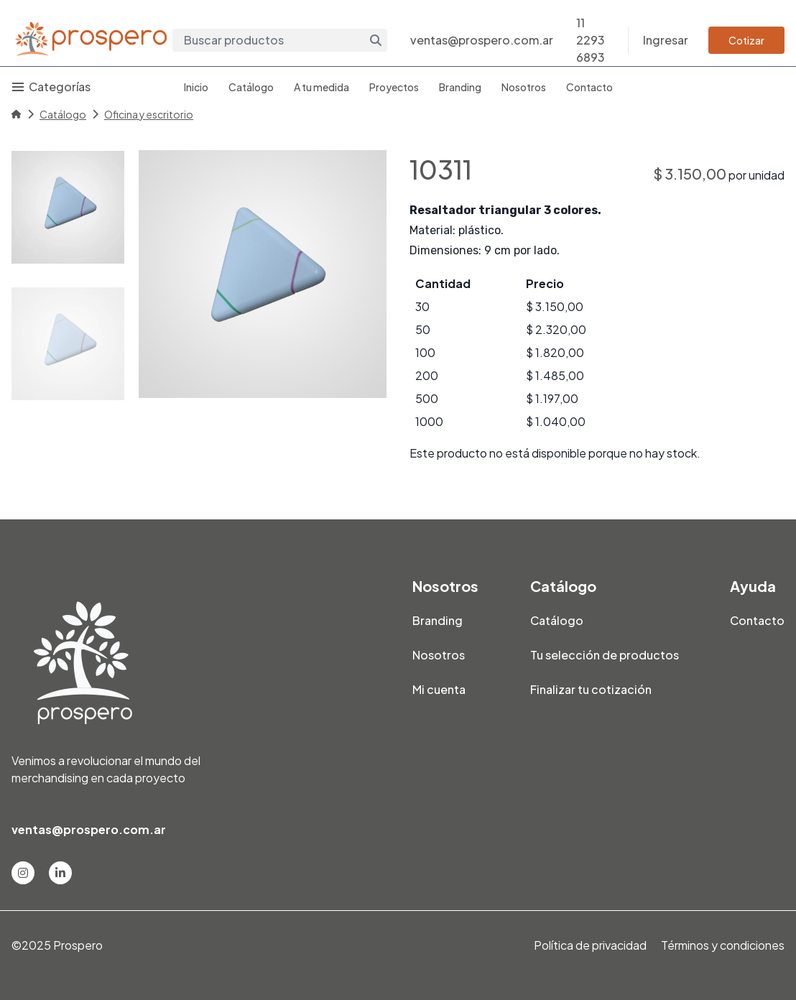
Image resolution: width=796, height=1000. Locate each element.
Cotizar (746, 40)
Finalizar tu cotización (591, 689)
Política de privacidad (590, 945)
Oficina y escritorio (148, 114)
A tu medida (321, 86)
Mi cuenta (439, 689)
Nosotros (523, 86)
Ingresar (665, 39)
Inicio (196, 86)
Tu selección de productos (604, 654)
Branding (460, 86)
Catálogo (251, 86)
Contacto (589, 86)
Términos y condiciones (723, 945)
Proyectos (394, 86)
